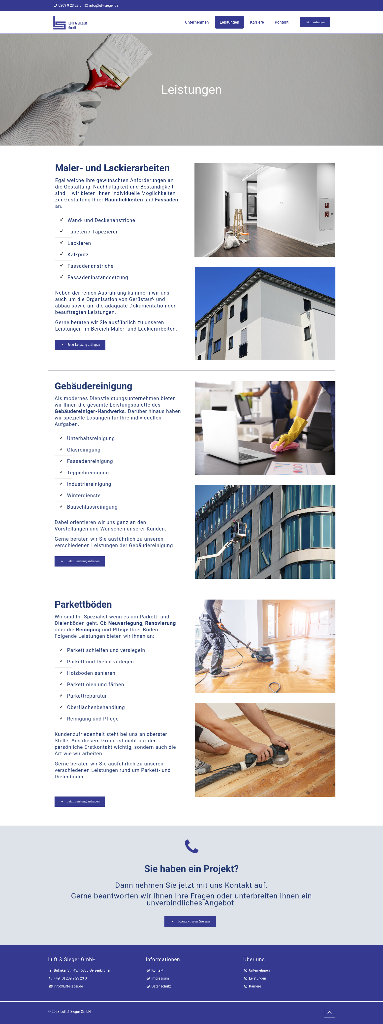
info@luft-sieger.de (103, 5)
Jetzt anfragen (315, 22)
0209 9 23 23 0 (70, 5)
